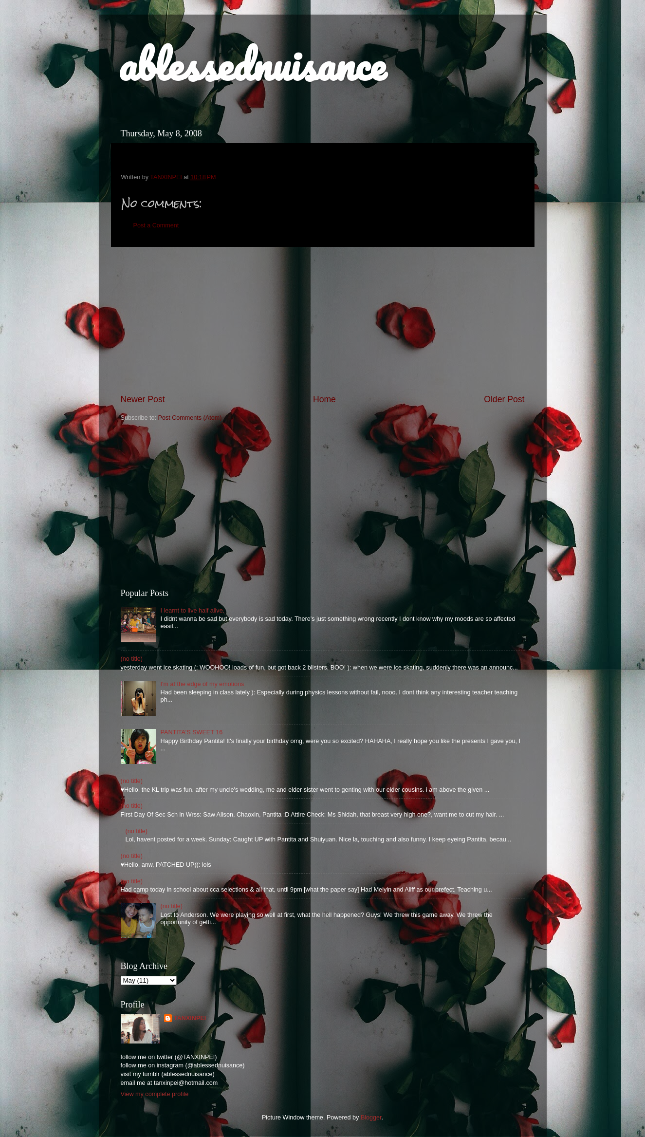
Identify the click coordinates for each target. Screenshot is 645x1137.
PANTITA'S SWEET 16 (192, 732)
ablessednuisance (252, 64)
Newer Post (143, 399)
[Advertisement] (323, 320)
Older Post (504, 399)
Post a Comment (156, 225)
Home (324, 399)
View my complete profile (155, 1094)
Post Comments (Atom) (190, 417)
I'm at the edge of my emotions (202, 684)
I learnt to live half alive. (193, 610)
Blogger (371, 1117)
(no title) (132, 658)
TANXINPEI (190, 1018)
